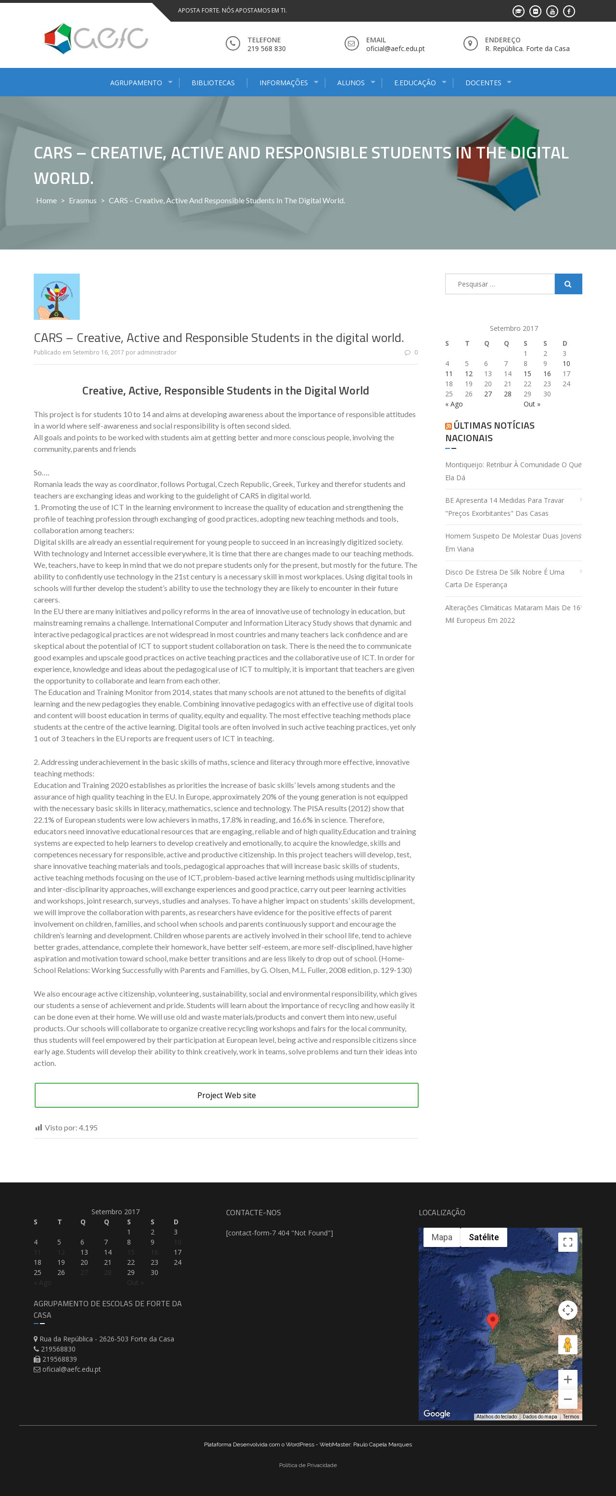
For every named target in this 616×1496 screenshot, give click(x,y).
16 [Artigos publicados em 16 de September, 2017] (547, 373)
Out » (532, 403)
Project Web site (226, 1095)
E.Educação (415, 82)
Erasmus (83, 200)
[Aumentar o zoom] (568, 1379)
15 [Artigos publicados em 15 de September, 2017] (527, 373)
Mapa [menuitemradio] (442, 1237)
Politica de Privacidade (308, 1465)
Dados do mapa (540, 1416)
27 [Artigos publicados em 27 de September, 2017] (488, 393)
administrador (157, 352)
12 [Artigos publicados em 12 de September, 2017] (469, 373)
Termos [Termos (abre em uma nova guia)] (571, 1416)
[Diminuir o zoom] (568, 1399)
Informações (283, 82)
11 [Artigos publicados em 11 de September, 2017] (449, 373)
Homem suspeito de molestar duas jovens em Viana (513, 542)
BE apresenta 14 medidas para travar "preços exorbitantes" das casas (504, 507)
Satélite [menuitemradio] (484, 1237)
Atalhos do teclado (496, 1416)
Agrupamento (136, 82)
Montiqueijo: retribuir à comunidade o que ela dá (513, 471)
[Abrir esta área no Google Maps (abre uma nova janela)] (437, 1414)
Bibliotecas (213, 82)
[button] (493, 1330)
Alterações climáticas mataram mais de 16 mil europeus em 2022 (512, 614)
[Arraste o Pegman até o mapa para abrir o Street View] (568, 1344)
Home (46, 200)
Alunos (351, 82)
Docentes (483, 82)
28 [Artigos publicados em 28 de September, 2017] (508, 393)
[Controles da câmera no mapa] (568, 1310)
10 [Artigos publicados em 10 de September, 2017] (566, 363)
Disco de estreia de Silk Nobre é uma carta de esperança (505, 578)
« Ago (454, 403)
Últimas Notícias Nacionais (490, 431)
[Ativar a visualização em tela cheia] (568, 1242)
